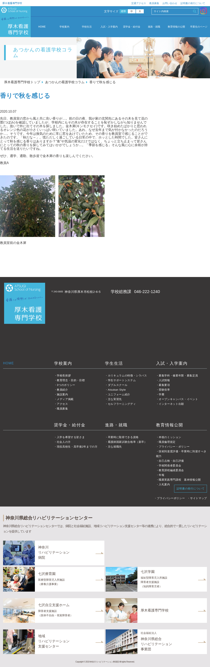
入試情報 (164, 380)
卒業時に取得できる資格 (123, 437)
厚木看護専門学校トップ (22, 82)
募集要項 (164, 385)
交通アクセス (138, 3)
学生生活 (114, 363)
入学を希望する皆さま (71, 437)
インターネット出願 (171, 403)
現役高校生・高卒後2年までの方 (77, 446)
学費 (161, 394)
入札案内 (164, 484)
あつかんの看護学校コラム (64, 82)
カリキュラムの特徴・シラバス (127, 375)
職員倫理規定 (167, 441)
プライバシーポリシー (171, 498)
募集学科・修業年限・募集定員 (178, 375)
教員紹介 (62, 389)
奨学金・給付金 (131, 26)
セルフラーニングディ (122, 403)
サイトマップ (198, 498)
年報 (161, 475)
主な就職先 (115, 446)
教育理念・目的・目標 (71, 380)
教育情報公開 (169, 425)
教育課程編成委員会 (171, 470)
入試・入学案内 (109, 26)
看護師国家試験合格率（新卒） (127, 441)
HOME (42, 26)
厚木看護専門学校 (12, 3)
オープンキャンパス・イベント (178, 399)
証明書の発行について (192, 3)
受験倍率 (164, 389)
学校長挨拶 (64, 375)
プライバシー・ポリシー (174, 446)
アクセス (62, 403)
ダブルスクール (118, 385)
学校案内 (64, 26)
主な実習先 (115, 399)
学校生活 (87, 26)
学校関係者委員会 (170, 465)
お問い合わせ (169, 3)
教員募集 (154, 3)
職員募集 (62, 408)
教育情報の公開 (176, 26)
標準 (123, 11)
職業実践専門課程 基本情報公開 (180, 479)
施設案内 (62, 394)
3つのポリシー (66, 385)
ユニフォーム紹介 (119, 394)
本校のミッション (170, 437)
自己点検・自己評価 (171, 460)
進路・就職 (154, 26)
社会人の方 (64, 441)
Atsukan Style (117, 389)
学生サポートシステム (122, 380)
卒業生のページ (198, 26)
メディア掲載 (65, 399)
